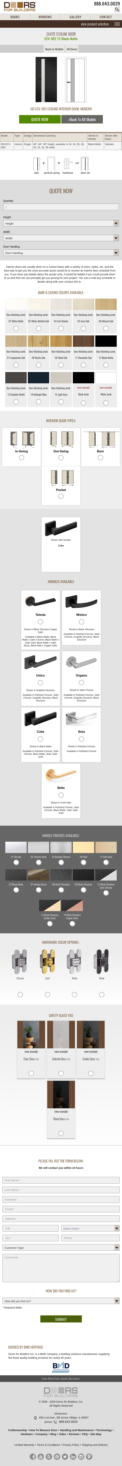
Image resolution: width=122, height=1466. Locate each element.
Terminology (104, 1430)
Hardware (27, 1434)
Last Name (61, 1186)
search (117, 9)
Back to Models (54, 49)
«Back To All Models (82, 119)
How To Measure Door (43, 1430)
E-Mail (61, 1205)
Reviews (74, 1434)
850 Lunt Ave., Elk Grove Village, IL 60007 (64, 1417)
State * (90, 1224)
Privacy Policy (71, 1444)
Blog (53, 1434)
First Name (61, 1176)
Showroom (60, 1413)
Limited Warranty (24, 1444)
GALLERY (75, 17)
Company (61, 1195)
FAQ (85, 1434)
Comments (61, 1253)
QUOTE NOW (39, 119)
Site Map (95, 1434)
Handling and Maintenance (76, 1430)
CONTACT (106, 17)
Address (61, 1214)
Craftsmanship (17, 1430)
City (30, 1224)
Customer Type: (61, 1243)
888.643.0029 (107, 3)
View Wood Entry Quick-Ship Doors (61, 1378)
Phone (90, 1234)
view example (83, 387)
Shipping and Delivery (95, 1444)
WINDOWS (45, 17)
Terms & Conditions (48, 1444)
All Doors (72, 49)
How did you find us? (61, 1297)
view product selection (95, 23)
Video (62, 1434)
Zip (30, 1234)
